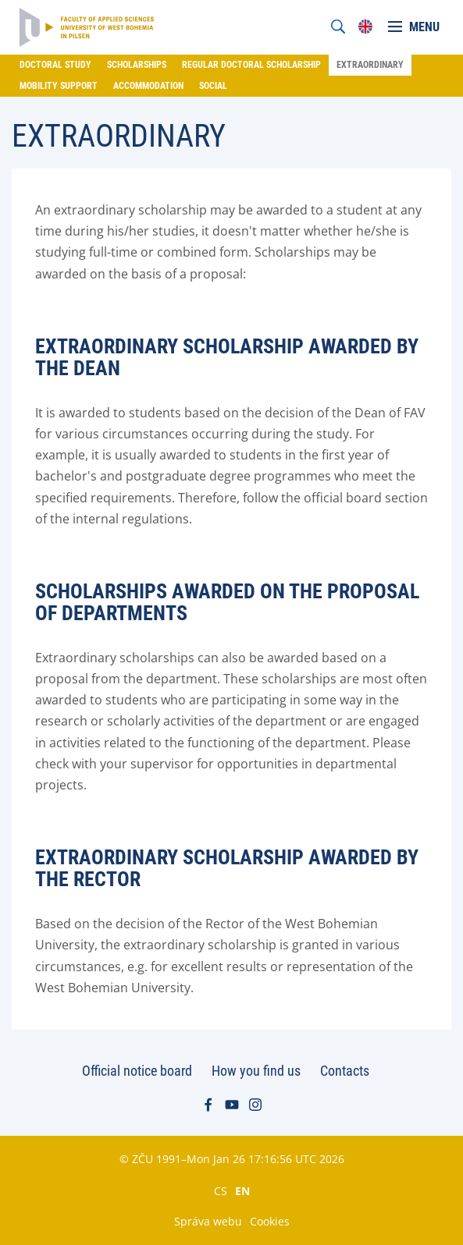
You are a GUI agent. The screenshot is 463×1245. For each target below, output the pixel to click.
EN (242, 1190)
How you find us (256, 1070)
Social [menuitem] (213, 85)
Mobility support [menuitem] (59, 85)
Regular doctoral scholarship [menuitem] (251, 64)
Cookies (270, 1221)
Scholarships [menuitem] (136, 64)
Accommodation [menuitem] (148, 85)
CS (220, 1190)
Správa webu (208, 1221)
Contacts (344, 1070)
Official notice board (137, 1070)
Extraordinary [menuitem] (370, 64)
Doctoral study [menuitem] (55, 64)
